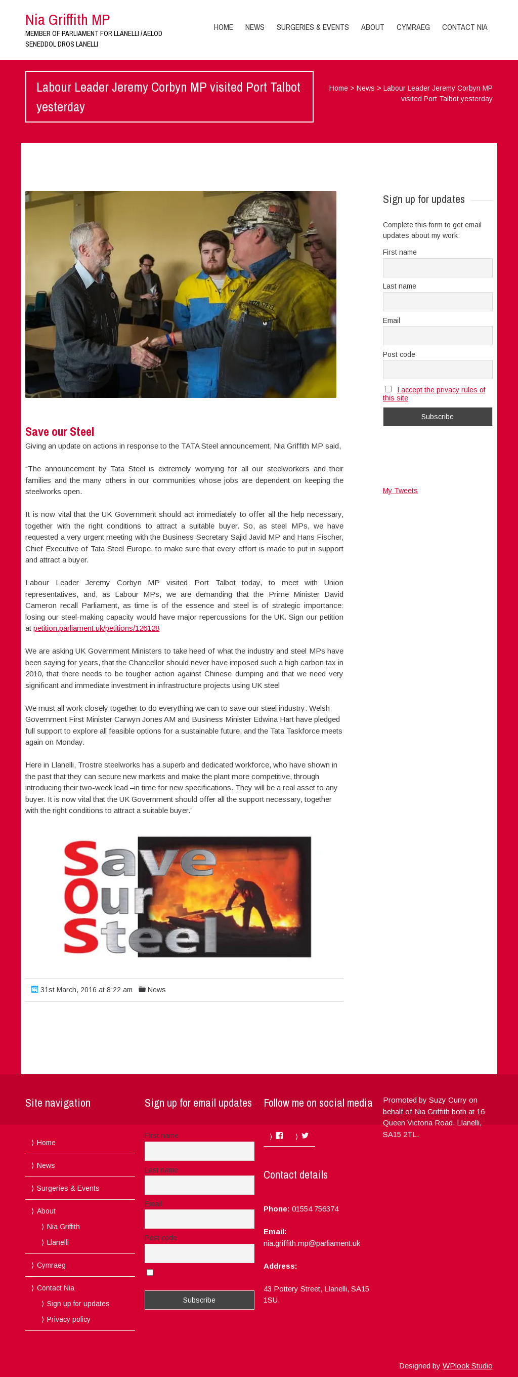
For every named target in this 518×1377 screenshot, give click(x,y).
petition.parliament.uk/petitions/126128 (96, 628)
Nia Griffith (63, 1227)
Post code (399, 354)
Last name (399, 286)
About (372, 26)
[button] (180, 294)
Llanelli (58, 1242)
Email (391, 320)
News (255, 26)
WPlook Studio (468, 1365)
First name (400, 252)
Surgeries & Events (313, 26)
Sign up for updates (78, 1304)
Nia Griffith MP (67, 19)
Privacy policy (69, 1319)
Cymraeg (413, 26)
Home (223, 26)
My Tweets (400, 491)
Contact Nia (465, 26)
